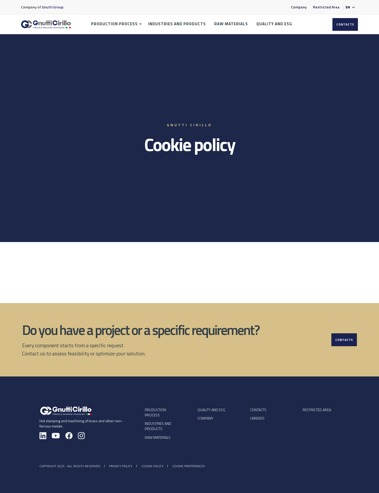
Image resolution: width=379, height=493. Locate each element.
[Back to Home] (46, 27)
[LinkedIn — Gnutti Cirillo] (42, 436)
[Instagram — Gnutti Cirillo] (81, 436)
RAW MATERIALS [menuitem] (231, 24)
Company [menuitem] (299, 7)
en (348, 7)
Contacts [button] (344, 339)
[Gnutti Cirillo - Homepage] (65, 410)
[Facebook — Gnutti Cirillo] (69, 436)
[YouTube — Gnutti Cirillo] (56, 436)
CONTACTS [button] (345, 24)
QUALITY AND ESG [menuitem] (274, 24)
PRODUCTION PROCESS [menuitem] (114, 24)
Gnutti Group (53, 7)
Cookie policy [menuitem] (152, 466)
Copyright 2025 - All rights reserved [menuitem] (69, 466)
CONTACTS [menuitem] (258, 409)
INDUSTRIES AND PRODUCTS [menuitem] (177, 24)
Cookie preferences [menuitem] (188, 466)
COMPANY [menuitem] (205, 418)
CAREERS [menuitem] (257, 418)
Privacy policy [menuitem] (120, 466)
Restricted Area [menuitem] (326, 7)
